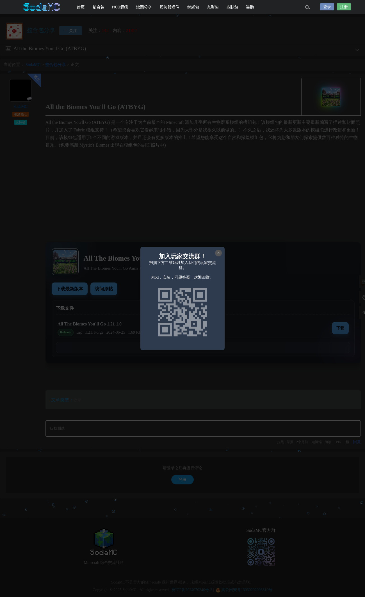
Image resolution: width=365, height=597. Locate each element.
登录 (327, 7)
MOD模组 (120, 7)
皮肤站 (232, 7)
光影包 (213, 7)
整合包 (98, 7)
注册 (344, 7)
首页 (81, 7)
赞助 (250, 7)
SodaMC (42, 7)
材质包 (193, 7)
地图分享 (144, 7)
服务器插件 (169, 7)
